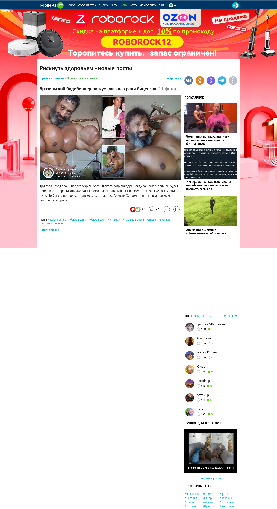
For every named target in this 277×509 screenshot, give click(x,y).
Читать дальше (49, 230)
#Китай (224, 501)
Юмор (201, 344)
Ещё (162, 5)
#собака (207, 492)
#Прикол (208, 484)
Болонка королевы (65, 169)
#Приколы (209, 505)
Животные (204, 316)
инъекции (115, 219)
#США (206, 488)
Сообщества (87, 5)
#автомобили (228, 480)
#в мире (207, 472)
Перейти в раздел (211, 456)
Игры (123, 5)
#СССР (224, 492)
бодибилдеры (78, 219)
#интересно (227, 484)
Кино (200, 387)
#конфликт (227, 497)
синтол (60, 223)
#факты (207, 501)
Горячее (45, 78)
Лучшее (58, 78)
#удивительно (193, 505)
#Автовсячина (193, 501)
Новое (70, 5)
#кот (205, 497)
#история (191, 476)
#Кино (189, 492)
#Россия (190, 488)
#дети (189, 497)
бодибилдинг (97, 219)
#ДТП (223, 488)
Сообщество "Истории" (68, 176)
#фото (224, 472)
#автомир (191, 484)
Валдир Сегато (57, 219)
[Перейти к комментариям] (154, 209)
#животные (192, 472)
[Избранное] (176, 209)
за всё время (87, 78)
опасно (152, 219)
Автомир (203, 373)
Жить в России (207, 330)
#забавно (226, 476)
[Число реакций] (138, 209)
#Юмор (207, 476)
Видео (103, 5)
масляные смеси (134, 219)
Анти (114, 5)
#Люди (189, 480)
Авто (133, 5)
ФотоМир (203, 358)
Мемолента (148, 5)
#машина (208, 480)
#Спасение (227, 505)
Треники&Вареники (211, 302)
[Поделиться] (167, 209)
